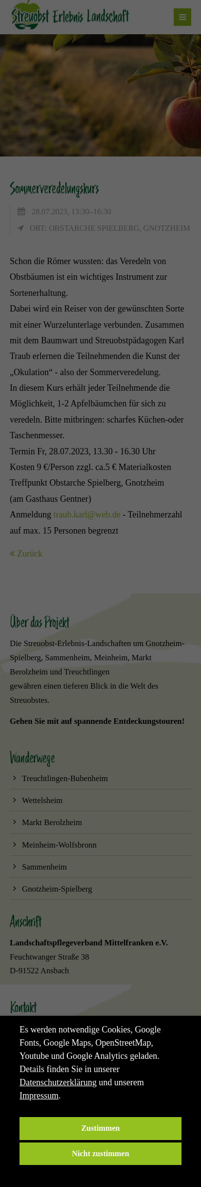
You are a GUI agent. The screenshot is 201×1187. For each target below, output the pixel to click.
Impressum (39, 1095)
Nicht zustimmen (100, 1153)
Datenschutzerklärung (58, 1082)
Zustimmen (100, 1128)
